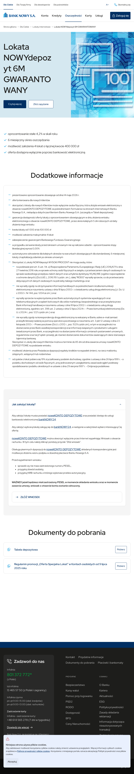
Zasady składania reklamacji (109, 714)
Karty (88, 15)
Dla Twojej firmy (24, 4)
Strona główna (10, 26)
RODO (70, 707)
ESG (102, 701)
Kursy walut (72, 690)
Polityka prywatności (111, 707)
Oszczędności (73, 15)
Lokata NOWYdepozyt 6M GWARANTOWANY (75, 26)
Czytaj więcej (17, 104)
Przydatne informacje (91, 657)
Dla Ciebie (8, 4)
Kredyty (57, 15)
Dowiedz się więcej (20, 727)
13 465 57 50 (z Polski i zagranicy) (26, 690)
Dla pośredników (61, 4)
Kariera (103, 690)
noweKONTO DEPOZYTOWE (65, 415)
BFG (68, 718)
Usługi (99, 15)
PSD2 (69, 701)
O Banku (104, 685)
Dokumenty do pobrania (80, 662)
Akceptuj (12, 761)
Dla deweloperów (42, 4)
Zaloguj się (120, 15)
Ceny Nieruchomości (78, 724)
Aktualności (106, 696)
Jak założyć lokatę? (67, 406)
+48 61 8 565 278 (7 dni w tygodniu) (28, 720)
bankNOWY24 (47, 419)
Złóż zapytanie (43, 104)
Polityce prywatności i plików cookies (33, 751)
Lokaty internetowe (41, 26)
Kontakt (70, 657)
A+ (108, 5)
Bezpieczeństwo (75, 685)
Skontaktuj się (122, 4)
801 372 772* (19, 674)
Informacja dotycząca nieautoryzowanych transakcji (111, 725)
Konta (44, 15)
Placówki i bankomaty (110, 662)
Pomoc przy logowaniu (79, 696)
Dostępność (73, 712)
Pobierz (122, 550)
